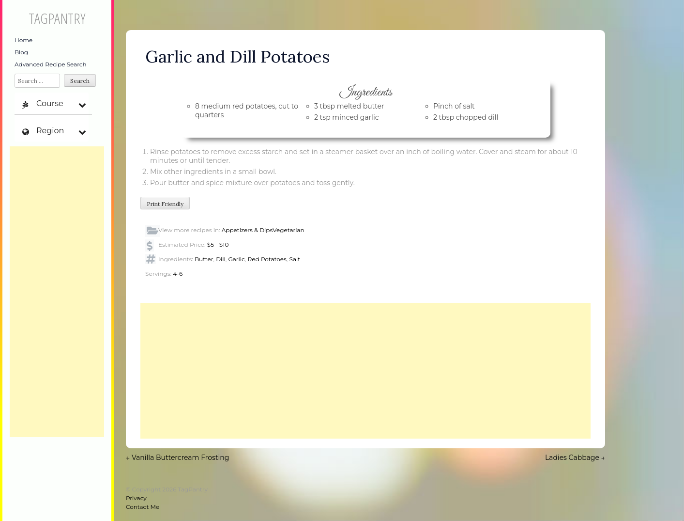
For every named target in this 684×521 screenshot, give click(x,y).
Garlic (236, 259)
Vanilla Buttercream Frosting (177, 457)
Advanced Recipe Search (51, 64)
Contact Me (142, 506)
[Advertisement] (57, 291)
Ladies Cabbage (575, 457)
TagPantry (57, 18)
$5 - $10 (218, 244)
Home (23, 40)
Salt (294, 259)
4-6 (177, 273)
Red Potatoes (267, 259)
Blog (21, 52)
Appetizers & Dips (247, 230)
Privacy (136, 498)
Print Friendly (165, 203)
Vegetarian (288, 230)
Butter (204, 259)
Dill (221, 259)
